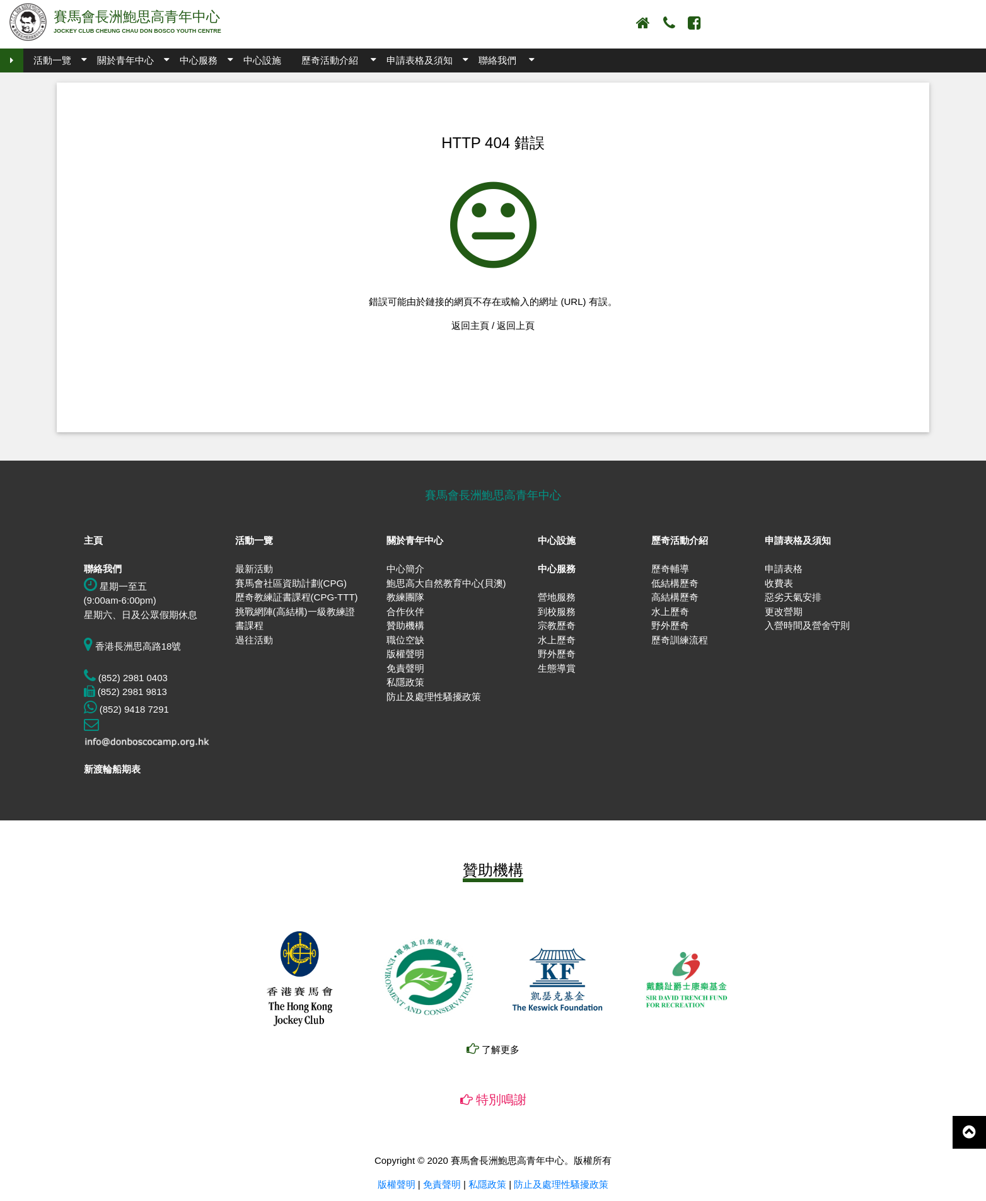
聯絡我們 (497, 60)
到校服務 (557, 611)
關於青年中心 (125, 60)
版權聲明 (405, 653)
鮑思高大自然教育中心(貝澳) (446, 583)
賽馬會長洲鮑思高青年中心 (137, 17)
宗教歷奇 (557, 625)
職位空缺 (405, 640)
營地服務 (557, 597)
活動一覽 (52, 60)
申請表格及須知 (419, 60)
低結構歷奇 (675, 583)
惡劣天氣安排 (793, 597)
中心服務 (199, 60)
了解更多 (493, 1049)
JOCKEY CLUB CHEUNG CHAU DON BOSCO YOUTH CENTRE (137, 31)
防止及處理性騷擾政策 (433, 696)
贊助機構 (405, 625)
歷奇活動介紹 (329, 60)
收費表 (779, 583)
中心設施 (262, 60)
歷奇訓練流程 (679, 640)
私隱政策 (405, 682)
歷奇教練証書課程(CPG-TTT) (296, 597)
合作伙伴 (405, 611)
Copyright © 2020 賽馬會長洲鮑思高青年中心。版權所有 (493, 1160)
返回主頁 (470, 325)
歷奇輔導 (670, 568)
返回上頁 (516, 325)
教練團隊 (405, 597)
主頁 (93, 540)
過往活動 (254, 640)
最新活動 (254, 568)
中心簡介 (405, 568)
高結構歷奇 (675, 597)
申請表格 (784, 568)
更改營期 (784, 611)
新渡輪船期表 (112, 769)
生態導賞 (557, 668)
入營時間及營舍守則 (807, 625)
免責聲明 (405, 668)
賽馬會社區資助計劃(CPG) (291, 583)
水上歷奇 (557, 640)
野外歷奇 (557, 653)
